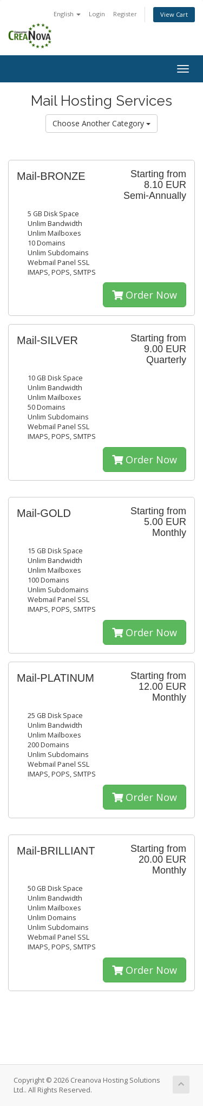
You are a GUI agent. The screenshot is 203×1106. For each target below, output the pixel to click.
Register (125, 14)
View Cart (174, 14)
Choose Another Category (101, 123)
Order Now (144, 294)
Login (97, 14)
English (67, 14)
